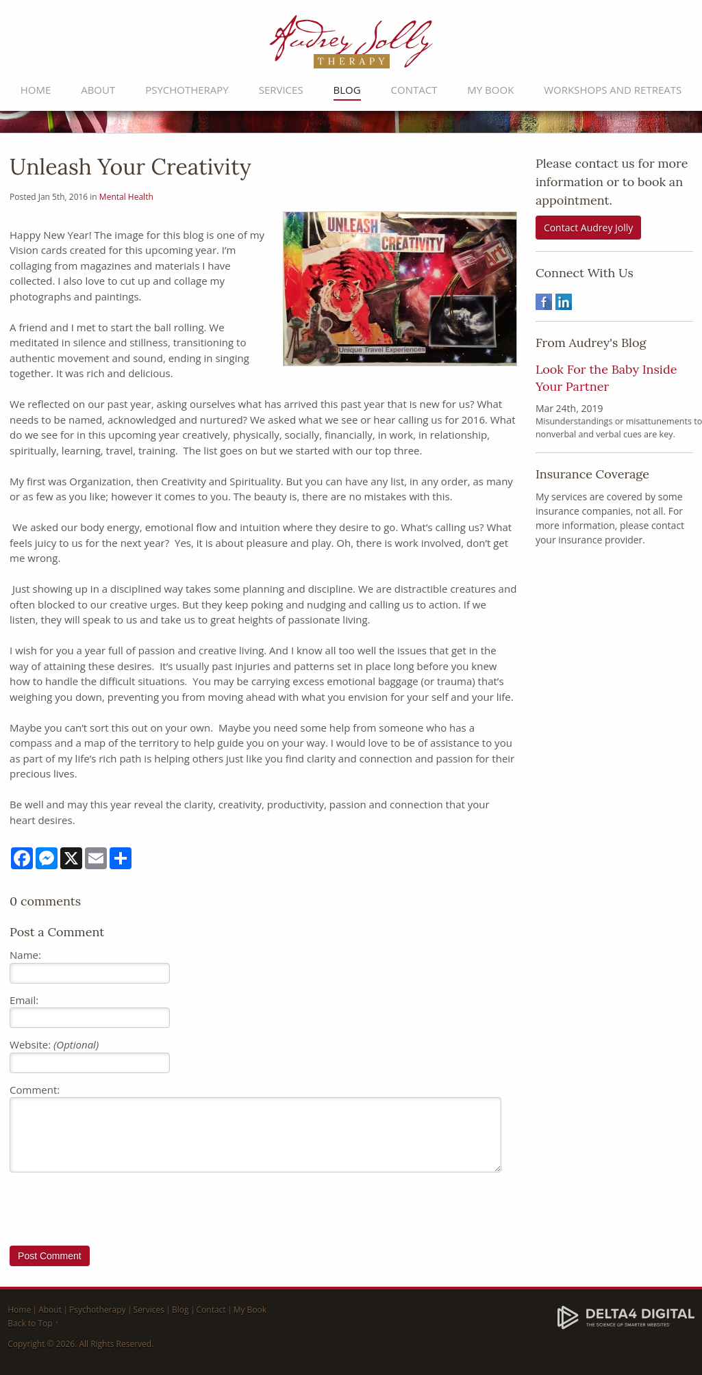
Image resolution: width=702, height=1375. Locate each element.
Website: (54, 1044)
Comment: (35, 1089)
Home (36, 90)
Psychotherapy (187, 90)
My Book (490, 90)
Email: (24, 1000)
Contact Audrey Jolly (588, 227)
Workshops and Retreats (612, 90)
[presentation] (114, 1212)
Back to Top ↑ (33, 1323)
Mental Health (126, 197)
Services (281, 90)
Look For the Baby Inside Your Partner (606, 377)
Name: (25, 955)
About (98, 90)
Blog (347, 90)
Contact (414, 90)
